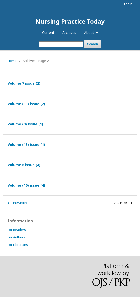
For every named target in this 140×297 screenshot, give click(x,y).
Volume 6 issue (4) (24, 164)
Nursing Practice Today (70, 21)
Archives (69, 32)
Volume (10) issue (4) (26, 185)
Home (12, 60)
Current (48, 32)
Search (92, 44)
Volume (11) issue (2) (26, 103)
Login (128, 4)
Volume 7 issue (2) (24, 83)
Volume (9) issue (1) (25, 124)
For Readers (17, 229)
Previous (20, 203)
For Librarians (18, 244)
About (89, 32)
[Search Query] (61, 44)
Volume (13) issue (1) (26, 144)
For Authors (16, 237)
